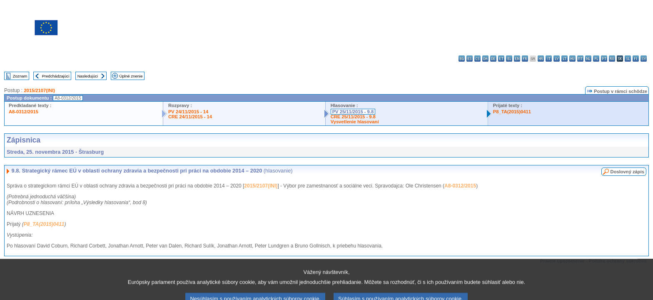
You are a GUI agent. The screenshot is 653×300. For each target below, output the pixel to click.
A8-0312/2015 (23, 111)
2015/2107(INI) (39, 90)
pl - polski (596, 58)
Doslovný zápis (627, 171)
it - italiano (549, 58)
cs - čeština (477, 58)
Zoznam (20, 76)
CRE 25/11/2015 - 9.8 (353, 116)
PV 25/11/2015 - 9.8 (353, 111)
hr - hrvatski (541, 58)
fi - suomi (636, 58)
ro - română (612, 58)
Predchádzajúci (56, 76)
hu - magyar (572, 58)
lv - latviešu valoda (556, 58)
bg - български (462, 58)
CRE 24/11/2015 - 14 (190, 116)
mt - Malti (580, 58)
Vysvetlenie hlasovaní (355, 121)
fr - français (525, 58)
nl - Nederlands (588, 58)
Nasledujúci (87, 76)
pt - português (604, 58)
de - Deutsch (493, 58)
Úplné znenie (131, 76)
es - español (469, 58)
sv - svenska (644, 58)
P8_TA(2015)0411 (512, 111)
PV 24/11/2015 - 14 (188, 111)
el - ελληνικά (509, 58)
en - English (517, 58)
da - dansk (485, 58)
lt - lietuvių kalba (564, 58)
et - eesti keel (501, 58)
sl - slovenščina (628, 58)
